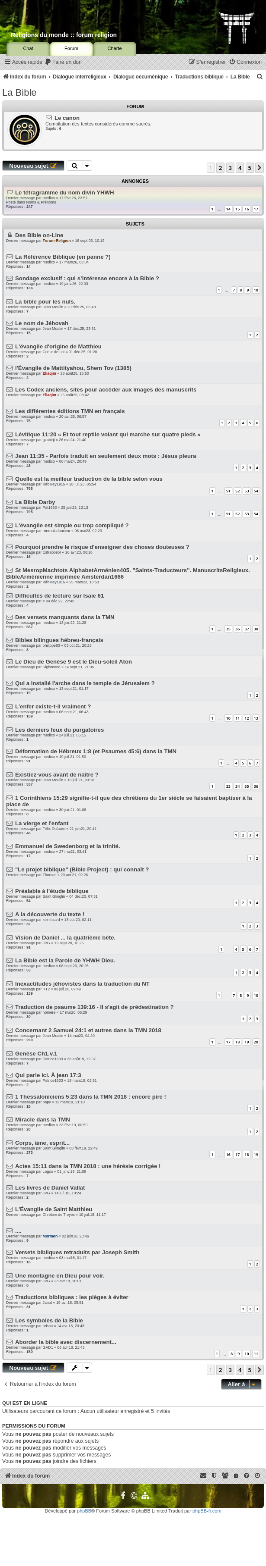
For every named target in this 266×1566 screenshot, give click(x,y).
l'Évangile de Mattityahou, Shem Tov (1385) (73, 368)
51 (228, 491)
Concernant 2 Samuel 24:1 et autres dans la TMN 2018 (88, 1030)
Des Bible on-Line (39, 235)
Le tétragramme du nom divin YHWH (64, 192)
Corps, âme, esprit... (42, 1143)
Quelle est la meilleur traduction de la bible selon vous (89, 479)
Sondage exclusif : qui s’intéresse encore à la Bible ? (87, 278)
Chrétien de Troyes (59, 1214)
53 (246, 491)
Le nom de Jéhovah (41, 323)
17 (256, 209)
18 (237, 1042)
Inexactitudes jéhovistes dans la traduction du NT (82, 983)
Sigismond (52, 667)
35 (228, 629)
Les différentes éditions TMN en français (70, 411)
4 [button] (239, 168)
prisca (48, 1326)
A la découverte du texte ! (49, 914)
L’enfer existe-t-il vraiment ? (53, 706)
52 (237, 491)
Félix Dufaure (54, 829)
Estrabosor (52, 552)
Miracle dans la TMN (42, 1119)
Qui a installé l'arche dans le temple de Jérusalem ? (85, 683)
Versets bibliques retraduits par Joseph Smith (77, 1252)
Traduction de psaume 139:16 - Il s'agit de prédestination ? (94, 1007)
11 (237, 718)
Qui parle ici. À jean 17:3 (48, 1075)
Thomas (50, 875)
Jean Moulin (53, 307)
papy (47, 1102)
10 (256, 290)
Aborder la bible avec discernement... (65, 1342)
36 (237, 629)
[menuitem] (63, 62)
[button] (259, 168)
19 (246, 1042)
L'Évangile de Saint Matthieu (53, 1209)
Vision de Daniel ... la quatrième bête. (65, 937)
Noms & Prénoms (41, 202)
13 (256, 718)
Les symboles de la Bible (49, 1320)
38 (256, 629)
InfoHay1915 (54, 484)
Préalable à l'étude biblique (52, 891)
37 (246, 629)
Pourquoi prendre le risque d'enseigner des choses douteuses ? (102, 547)
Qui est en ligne (24, 1403)
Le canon (67, 118)
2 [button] (220, 168)
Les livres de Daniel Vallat (50, 1187)
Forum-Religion (57, 240)
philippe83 (51, 645)
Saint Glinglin (54, 896)
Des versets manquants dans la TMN (64, 617)
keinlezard (51, 920)
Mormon (50, 1236)
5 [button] (249, 168)
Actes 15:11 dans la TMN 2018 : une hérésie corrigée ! (87, 1166)
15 (237, 209)
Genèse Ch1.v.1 (36, 1053)
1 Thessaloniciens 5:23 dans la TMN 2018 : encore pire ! (90, 1096)
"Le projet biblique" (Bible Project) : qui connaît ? (82, 869)
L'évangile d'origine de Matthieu (58, 346)
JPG (46, 943)
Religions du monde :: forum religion (64, 34)
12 (246, 718)
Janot (47, 1302)
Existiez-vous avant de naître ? (57, 774)
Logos (48, 1171)
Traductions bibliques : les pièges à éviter (71, 1297)
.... (18, 1231)
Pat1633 (50, 507)
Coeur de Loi (53, 352)
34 (237, 786)
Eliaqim (49, 373)
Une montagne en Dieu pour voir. (60, 1275)
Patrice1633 (53, 1059)
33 (228, 786)
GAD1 (48, 1347)
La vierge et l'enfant (41, 823)
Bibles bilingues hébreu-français (59, 640)
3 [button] (230, 168)
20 (256, 1042)
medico (49, 198)
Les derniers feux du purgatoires (59, 730)
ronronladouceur (57, 531)
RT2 (46, 989)
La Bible (19, 92)
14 (228, 209)
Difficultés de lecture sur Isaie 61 (59, 595)
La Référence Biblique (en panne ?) (63, 257)
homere (49, 1012)
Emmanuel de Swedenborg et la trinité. (67, 846)
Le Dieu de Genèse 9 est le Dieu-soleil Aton (73, 661)
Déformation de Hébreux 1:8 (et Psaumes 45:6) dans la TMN (95, 751)
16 (246, 209)
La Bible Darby (35, 502)
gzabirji (49, 440)
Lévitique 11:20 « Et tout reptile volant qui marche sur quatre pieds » (108, 434)
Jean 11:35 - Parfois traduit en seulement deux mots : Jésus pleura (105, 456)
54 (256, 491)
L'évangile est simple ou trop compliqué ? (72, 525)
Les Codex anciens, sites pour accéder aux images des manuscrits (105, 389)
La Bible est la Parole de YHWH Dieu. (65, 960)
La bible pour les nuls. (45, 301)
